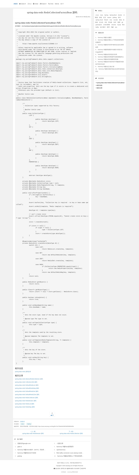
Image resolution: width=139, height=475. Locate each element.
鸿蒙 (112, 27)
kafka (97, 27)
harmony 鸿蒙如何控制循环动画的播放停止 (111, 57)
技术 (115, 22)
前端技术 (43, 4)
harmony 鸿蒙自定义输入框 (106, 66)
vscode (115, 20)
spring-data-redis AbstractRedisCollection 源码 (29, 379)
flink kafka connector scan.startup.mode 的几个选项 (73, 453)
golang (19, 456)
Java (22, 424)
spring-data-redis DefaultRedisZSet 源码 (27, 394)
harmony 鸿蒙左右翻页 (105, 37)
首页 (16, 4)
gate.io (19, 446)
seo (116, 27)
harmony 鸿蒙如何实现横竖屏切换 (108, 59)
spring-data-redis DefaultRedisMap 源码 (27, 388)
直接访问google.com (24, 443)
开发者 (110, 22)
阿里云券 (63, 468)
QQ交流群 (57, 468)
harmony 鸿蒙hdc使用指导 (65, 446)
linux (29, 4)
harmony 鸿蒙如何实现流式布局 (107, 54)
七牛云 (67, 463)
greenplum (99, 24)
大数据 (35, 4)
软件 (119, 17)
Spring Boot (113, 15)
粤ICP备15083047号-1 (76, 463)
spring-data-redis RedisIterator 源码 (25, 400)
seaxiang (69, 472)
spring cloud (99, 20)
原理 (108, 27)
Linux (97, 15)
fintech (106, 20)
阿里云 (62, 463)
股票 (119, 22)
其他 (57, 4)
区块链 (50, 4)
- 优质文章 (60, 443)
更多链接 (75, 472)
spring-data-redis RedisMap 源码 (25, 407)
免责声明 (83, 468)
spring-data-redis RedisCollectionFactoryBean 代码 (112, 82)
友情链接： (64, 472)
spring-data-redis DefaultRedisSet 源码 (26, 391)
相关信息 (99, 85)
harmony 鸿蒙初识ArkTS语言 (26, 453)
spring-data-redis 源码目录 (23, 371)
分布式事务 (106, 24)
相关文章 (99, 88)
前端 (100, 17)
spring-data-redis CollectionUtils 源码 (26, 382)
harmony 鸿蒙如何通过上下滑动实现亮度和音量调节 (74, 456)
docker (120, 15)
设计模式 (103, 27)
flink (123, 24)
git (122, 22)
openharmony (61, 449)
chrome (113, 24)
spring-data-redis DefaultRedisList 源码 (26, 385)
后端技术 (22, 4)
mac (111, 20)
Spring (29, 424)
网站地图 (70, 468)
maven (109, 17)
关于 (62, 4)
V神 (106, 22)
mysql (119, 24)
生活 (104, 17)
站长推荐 (76, 468)
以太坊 (101, 22)
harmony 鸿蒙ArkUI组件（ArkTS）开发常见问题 (33, 449)
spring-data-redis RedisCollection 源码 (26, 397)
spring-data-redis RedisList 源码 (24, 404)
